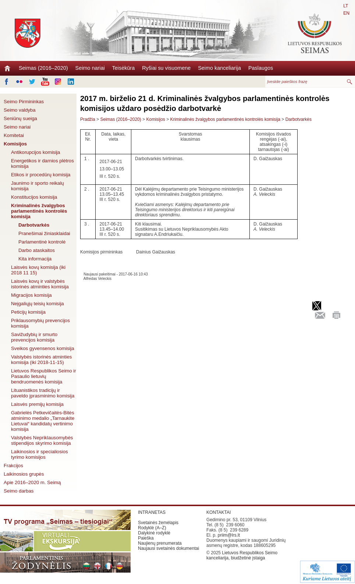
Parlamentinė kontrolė (41, 242)
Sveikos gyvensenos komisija (42, 348)
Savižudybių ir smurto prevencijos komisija (34, 337)
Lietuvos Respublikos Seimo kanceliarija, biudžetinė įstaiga (241, 555)
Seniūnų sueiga (20, 118)
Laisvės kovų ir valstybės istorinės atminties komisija (40, 283)
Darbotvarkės (33, 225)
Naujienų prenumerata (160, 543)
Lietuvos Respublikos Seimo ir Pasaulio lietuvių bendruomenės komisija (43, 376)
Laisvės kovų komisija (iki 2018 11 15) (38, 269)
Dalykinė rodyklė (154, 533)
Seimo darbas (18, 491)
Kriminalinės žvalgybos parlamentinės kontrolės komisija (39, 211)
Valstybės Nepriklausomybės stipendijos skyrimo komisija (42, 440)
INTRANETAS (152, 512)
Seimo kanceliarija (219, 68)
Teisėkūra (123, 68)
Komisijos (15, 144)
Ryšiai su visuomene (166, 68)
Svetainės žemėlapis (158, 522)
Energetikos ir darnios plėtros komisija (42, 163)
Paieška (146, 538)
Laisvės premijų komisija (37, 404)
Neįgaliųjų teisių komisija (37, 303)
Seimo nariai (90, 68)
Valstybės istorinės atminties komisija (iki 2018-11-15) (41, 359)
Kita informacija (35, 259)
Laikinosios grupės (24, 474)
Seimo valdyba (20, 110)
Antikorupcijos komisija (35, 152)
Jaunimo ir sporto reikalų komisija (37, 185)
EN (346, 13)
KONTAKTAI (218, 512)
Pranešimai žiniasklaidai (44, 233)
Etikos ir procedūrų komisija (40, 174)
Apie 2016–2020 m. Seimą (32, 482)
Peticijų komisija (28, 312)
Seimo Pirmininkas (24, 101)
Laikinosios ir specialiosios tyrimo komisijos (39, 454)
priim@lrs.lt (229, 535)
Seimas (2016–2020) (43, 68)
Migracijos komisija (31, 295)
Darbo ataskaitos (36, 250)
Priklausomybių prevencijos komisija (40, 323)
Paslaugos (260, 68)
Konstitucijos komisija (34, 197)
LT (345, 5)
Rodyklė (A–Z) (152, 527)
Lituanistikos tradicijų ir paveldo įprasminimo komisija (42, 393)
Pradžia (87, 119)
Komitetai (14, 135)
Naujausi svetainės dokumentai (168, 548)
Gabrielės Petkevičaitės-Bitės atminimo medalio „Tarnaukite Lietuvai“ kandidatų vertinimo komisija (42, 421)
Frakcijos (13, 465)
